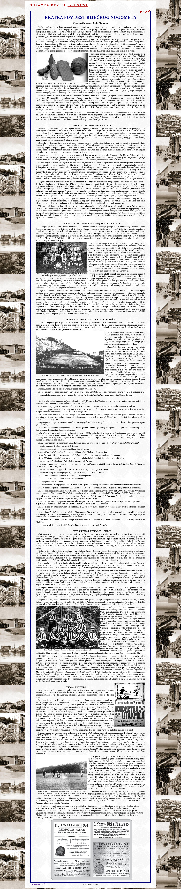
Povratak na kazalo (38, 884)
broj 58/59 (77, 5)
